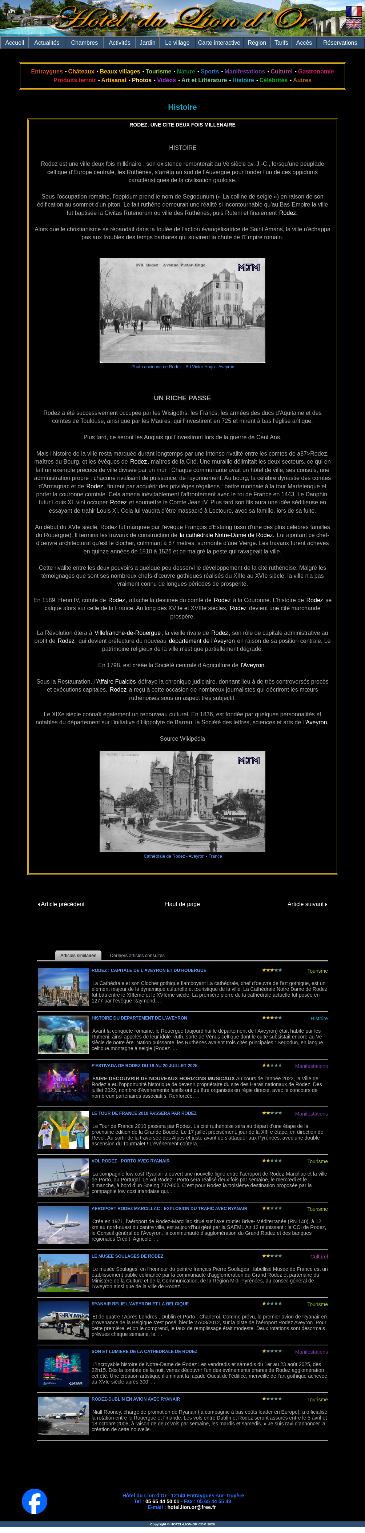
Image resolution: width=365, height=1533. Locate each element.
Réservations (340, 43)
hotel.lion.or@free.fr (192, 1507)
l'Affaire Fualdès (115, 682)
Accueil (14, 43)
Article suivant (307, 904)
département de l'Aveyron (202, 641)
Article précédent (61, 904)
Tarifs (281, 43)
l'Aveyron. (253, 665)
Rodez (138, 462)
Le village (177, 43)
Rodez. (288, 213)
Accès (304, 43)
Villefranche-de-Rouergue (128, 633)
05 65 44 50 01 (162, 1501)
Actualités (46, 43)
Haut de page (182, 904)
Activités (120, 43)
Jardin (148, 43)
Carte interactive (219, 43)
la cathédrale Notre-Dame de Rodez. (227, 535)
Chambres (84, 43)
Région (257, 43)
